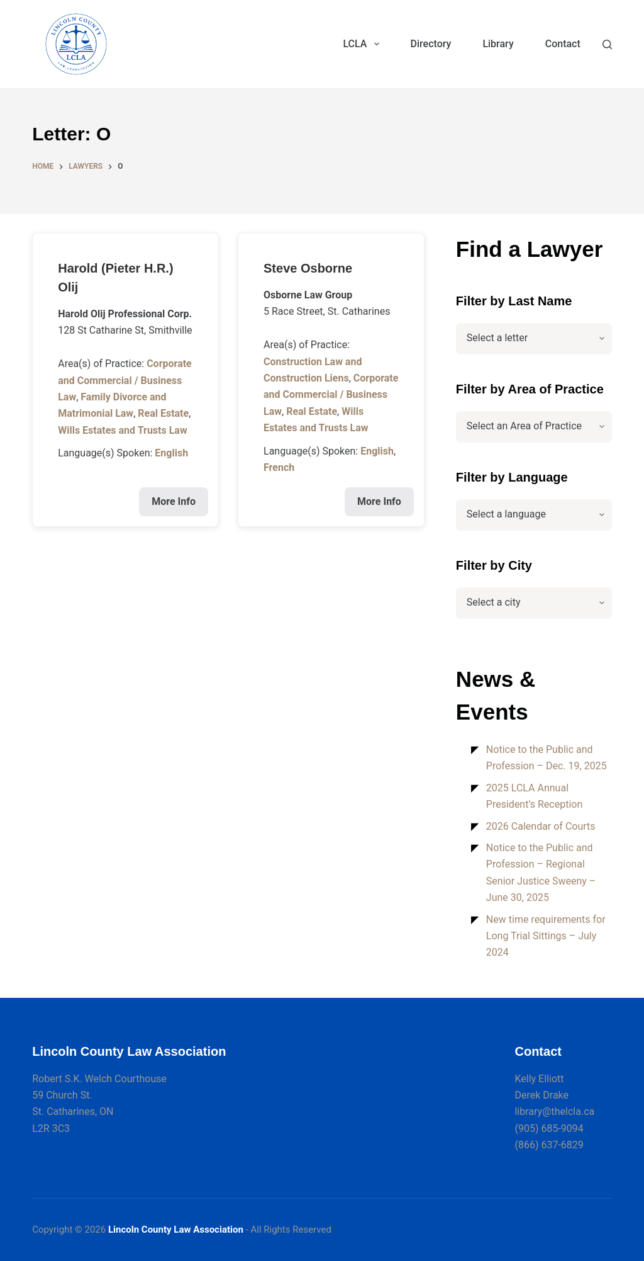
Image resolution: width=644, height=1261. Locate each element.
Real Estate (163, 413)
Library (497, 44)
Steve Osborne (308, 268)
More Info (174, 501)
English (171, 453)
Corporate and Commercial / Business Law (125, 380)
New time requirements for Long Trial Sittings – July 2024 (546, 936)
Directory (431, 44)
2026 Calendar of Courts (541, 826)
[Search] (607, 44)
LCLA (363, 44)
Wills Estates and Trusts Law (122, 430)
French (279, 467)
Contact (562, 44)
